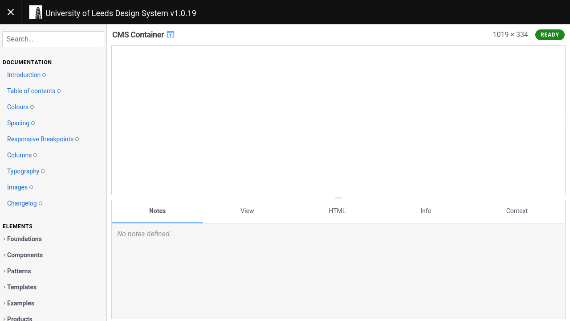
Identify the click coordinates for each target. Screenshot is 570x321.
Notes (157, 210)
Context (517, 210)
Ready (550, 35)
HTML (337, 210)
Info (425, 210)
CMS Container (143, 34)
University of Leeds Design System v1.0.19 (120, 13)
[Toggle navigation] (10, 12)
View (247, 210)
